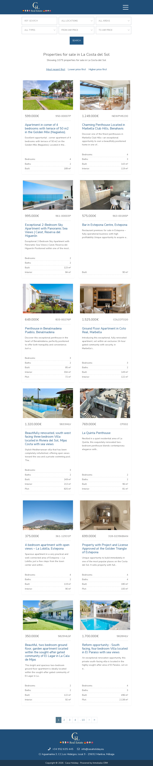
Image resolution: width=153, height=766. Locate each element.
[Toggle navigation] (125, 7)
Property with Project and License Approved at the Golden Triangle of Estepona (105, 548)
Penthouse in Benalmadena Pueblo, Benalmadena (43, 330)
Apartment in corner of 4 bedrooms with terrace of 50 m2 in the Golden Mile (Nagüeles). (47, 128)
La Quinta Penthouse (96, 433)
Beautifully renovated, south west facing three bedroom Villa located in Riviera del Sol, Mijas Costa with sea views (48, 438)
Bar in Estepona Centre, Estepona (104, 225)
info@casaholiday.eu (93, 749)
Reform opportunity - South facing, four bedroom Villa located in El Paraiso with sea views (105, 648)
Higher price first (98, 69)
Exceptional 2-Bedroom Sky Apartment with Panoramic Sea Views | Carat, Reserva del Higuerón (46, 230)
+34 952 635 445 (62, 749)
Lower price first (77, 69)
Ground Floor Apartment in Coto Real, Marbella (104, 330)
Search (76, 40)
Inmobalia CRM (100, 762)
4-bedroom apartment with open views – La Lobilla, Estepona (47, 547)
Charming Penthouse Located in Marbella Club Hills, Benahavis (103, 127)
